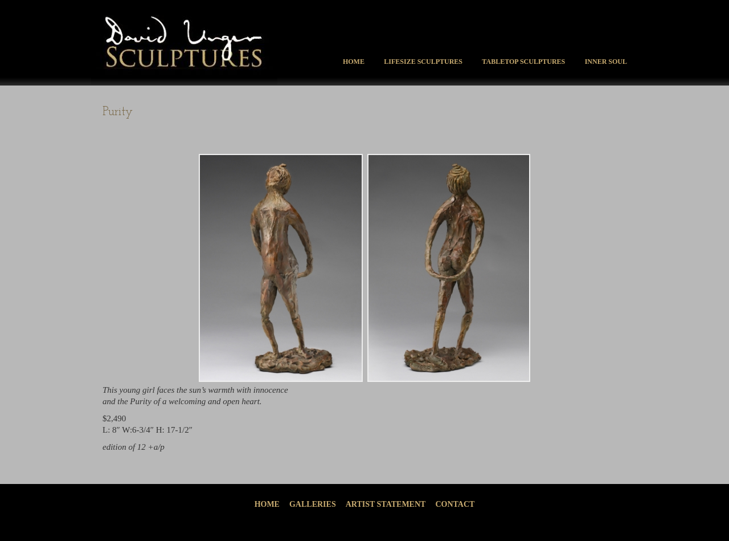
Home (353, 62)
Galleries (312, 504)
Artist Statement (386, 504)
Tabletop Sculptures (523, 62)
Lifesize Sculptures (423, 62)
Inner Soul (606, 62)
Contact (454, 504)
